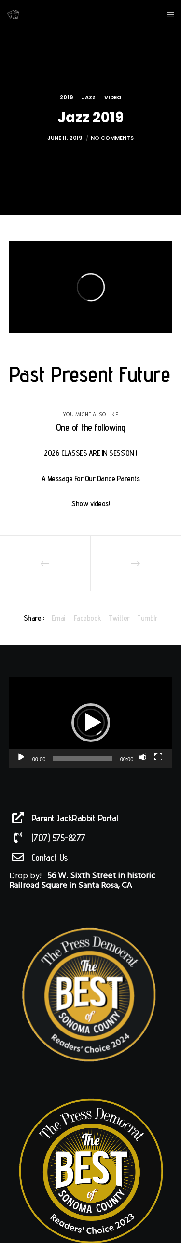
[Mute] (142, 756)
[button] (90, 722)
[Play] (20, 756)
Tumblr (147, 617)
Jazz (89, 97)
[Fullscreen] (158, 756)
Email (59, 617)
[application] (90, 722)
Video (112, 97)
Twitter (119, 617)
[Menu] (167, 14)
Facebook (87, 617)
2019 (66, 97)
